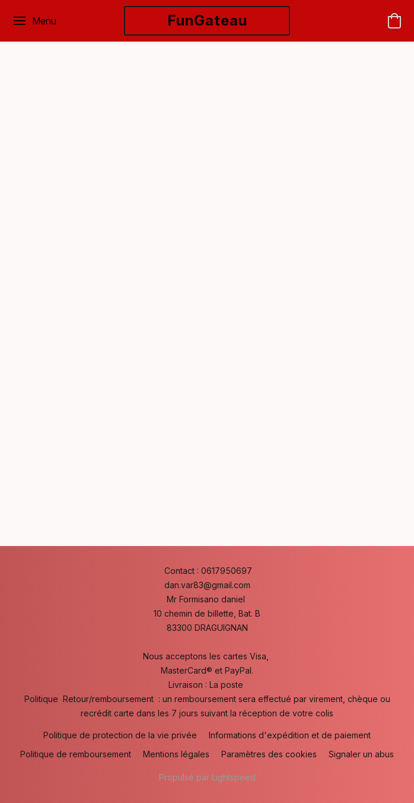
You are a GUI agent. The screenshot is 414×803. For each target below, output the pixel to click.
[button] (207, 21)
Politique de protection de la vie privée (120, 735)
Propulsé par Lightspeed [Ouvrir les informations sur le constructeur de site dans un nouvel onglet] (207, 777)
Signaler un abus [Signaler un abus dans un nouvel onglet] (361, 754)
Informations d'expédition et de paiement (290, 735)
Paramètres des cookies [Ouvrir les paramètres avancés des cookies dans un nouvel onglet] (269, 754)
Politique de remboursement (75, 754)
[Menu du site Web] (34, 20)
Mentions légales (176, 754)
